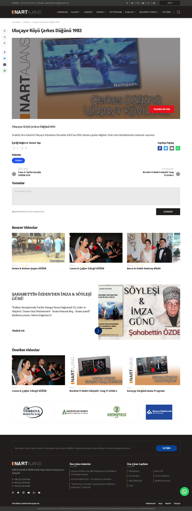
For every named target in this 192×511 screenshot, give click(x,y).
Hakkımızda (151, 503)
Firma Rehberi (162, 476)
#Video (18, 160)
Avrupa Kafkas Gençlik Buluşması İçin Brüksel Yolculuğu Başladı (93, 473)
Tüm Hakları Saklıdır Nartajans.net (25, 504)
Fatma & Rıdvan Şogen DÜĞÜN (29, 268)
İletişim (177, 503)
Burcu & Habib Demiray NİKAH (144, 268)
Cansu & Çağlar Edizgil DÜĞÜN (87, 268)
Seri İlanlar (134, 476)
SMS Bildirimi (135, 480)
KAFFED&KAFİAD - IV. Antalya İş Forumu (91, 479)
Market (168, 503)
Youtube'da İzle (162, 109)
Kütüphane (134, 471)
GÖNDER (168, 211)
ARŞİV (169, 3)
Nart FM (159, 471)
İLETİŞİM (166, 448)
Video (14, 265)
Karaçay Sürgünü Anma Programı (146, 390)
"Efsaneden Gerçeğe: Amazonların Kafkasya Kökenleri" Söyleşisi (93, 486)
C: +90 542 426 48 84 (21, 486)
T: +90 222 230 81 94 (21, 479)
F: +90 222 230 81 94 (21, 482)
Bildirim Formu (162, 480)
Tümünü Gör (18, 330)
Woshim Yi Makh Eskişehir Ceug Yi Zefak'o (93, 390)
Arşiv (131, 485)
